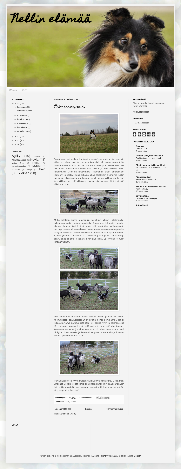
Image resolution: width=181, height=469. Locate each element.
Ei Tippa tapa (142, 196)
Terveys (29, 170)
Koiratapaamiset (19, 160)
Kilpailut (37, 156)
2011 (17, 140)
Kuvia (67, 402)
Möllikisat (36, 163)
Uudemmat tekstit (63, 409)
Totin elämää (142, 205)
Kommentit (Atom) (68, 414)
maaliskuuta (23, 123)
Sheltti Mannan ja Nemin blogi (150, 165)
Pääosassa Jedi (143, 177)
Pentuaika (16, 170)
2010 (17, 144)
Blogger (137, 456)
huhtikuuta (22, 119)
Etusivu (13, 90)
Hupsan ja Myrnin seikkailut (149, 156)
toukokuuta (22, 115)
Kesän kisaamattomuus (146, 179)
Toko (41, 169)
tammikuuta (22, 131)
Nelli (25, 90)
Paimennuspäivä (69, 106)
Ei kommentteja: (85, 398)
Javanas (140, 146)
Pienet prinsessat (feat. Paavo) (151, 186)
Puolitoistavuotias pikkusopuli (148, 158)
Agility (16, 156)
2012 (17, 136)
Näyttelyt (36, 166)
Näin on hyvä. (142, 189)
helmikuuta (22, 127)
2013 (17, 103)
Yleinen (73, 402)
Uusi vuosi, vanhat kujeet (146, 198)
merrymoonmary (110, 456)
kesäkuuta (22, 107)
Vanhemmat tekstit (115, 409)
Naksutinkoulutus (19, 166)
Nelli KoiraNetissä (141, 112)
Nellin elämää (51, 20)
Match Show (18, 163)
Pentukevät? (141, 149)
